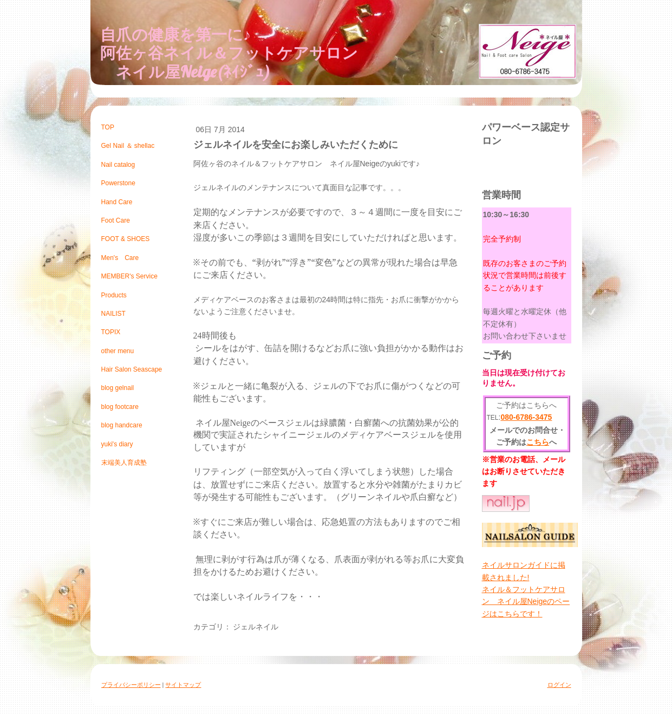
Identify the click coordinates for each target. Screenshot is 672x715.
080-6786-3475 (526, 417)
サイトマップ (183, 684)
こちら (537, 442)
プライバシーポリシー (131, 684)
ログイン (559, 684)
